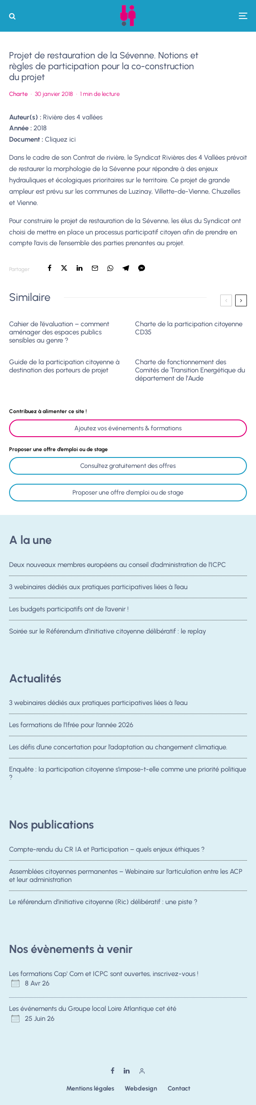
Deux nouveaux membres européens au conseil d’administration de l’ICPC (117, 565)
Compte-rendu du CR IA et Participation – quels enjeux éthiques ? (107, 849)
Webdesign (141, 1088)
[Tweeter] (64, 268)
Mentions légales (90, 1088)
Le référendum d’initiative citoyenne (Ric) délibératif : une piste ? (103, 902)
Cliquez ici (60, 139)
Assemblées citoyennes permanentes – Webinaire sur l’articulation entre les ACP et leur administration (125, 875)
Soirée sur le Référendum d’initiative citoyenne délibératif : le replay (107, 633)
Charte (18, 93)
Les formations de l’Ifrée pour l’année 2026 (71, 725)
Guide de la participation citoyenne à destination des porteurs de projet (64, 366)
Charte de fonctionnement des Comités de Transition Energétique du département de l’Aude (190, 370)
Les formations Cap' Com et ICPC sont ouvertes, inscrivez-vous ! (103, 974)
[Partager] (50, 268)
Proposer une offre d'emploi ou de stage (128, 492)
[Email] (95, 268)
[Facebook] (112, 1071)
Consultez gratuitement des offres (128, 466)
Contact (179, 1088)
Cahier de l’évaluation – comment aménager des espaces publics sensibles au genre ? (59, 332)
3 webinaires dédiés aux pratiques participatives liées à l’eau (98, 587)
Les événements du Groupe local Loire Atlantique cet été (92, 1009)
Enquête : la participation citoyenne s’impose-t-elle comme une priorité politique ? (127, 775)
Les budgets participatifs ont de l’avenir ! (69, 609)
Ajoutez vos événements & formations (128, 428)
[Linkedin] (126, 1071)
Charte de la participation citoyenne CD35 (188, 328)
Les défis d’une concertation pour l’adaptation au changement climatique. (118, 747)
